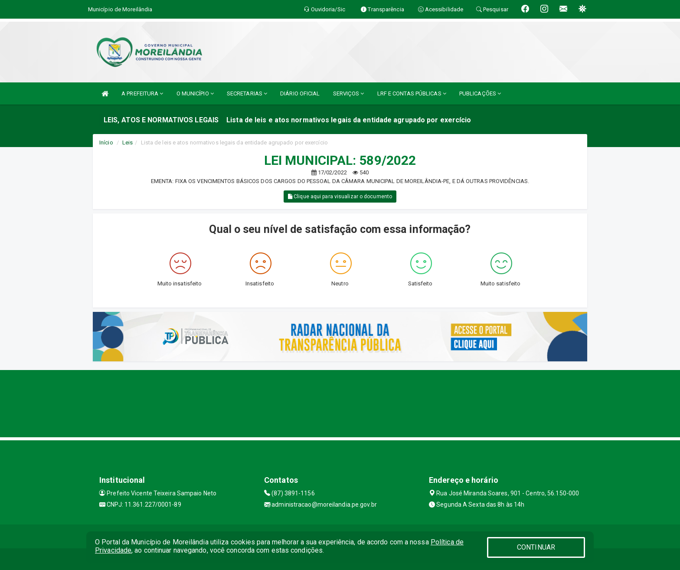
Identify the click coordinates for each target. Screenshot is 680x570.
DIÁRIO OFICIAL (300, 93)
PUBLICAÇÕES (480, 93)
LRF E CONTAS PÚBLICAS (411, 93)
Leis (127, 142)
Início (106, 142)
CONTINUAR (536, 547)
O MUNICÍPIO (195, 93)
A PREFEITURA (142, 93)
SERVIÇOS (348, 93)
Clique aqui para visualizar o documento (340, 196)
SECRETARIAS (247, 93)
